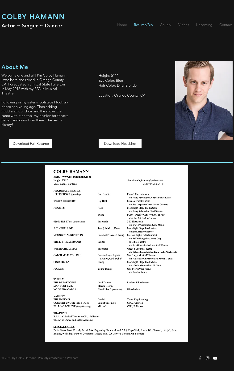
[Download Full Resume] (30, 143)
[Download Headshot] (120, 143)
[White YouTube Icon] (215, 358)
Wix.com (73, 358)
